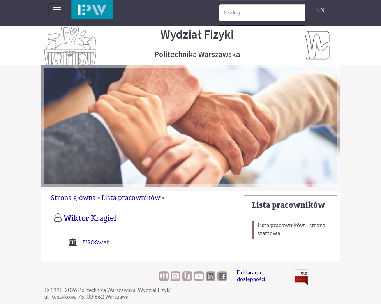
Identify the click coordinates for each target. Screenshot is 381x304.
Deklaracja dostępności (251, 275)
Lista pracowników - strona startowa (291, 229)
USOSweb (96, 242)
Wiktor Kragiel (90, 218)
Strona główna (73, 198)
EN (320, 10)
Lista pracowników (288, 205)
